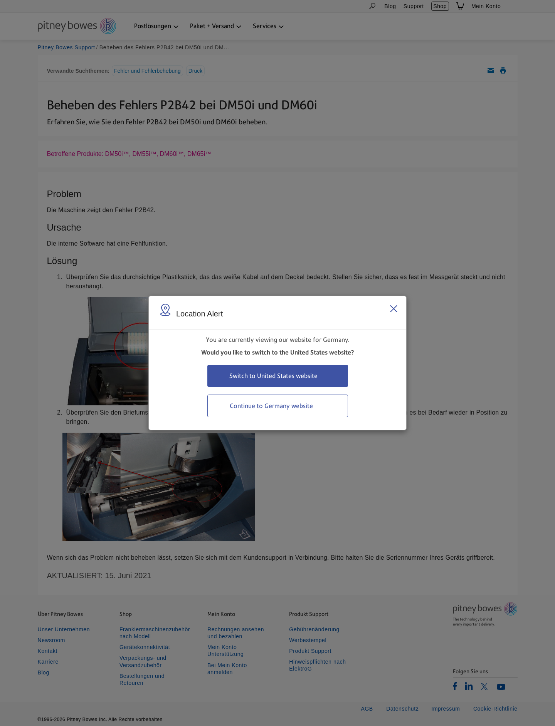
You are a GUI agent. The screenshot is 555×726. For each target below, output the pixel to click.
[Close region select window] (393, 309)
